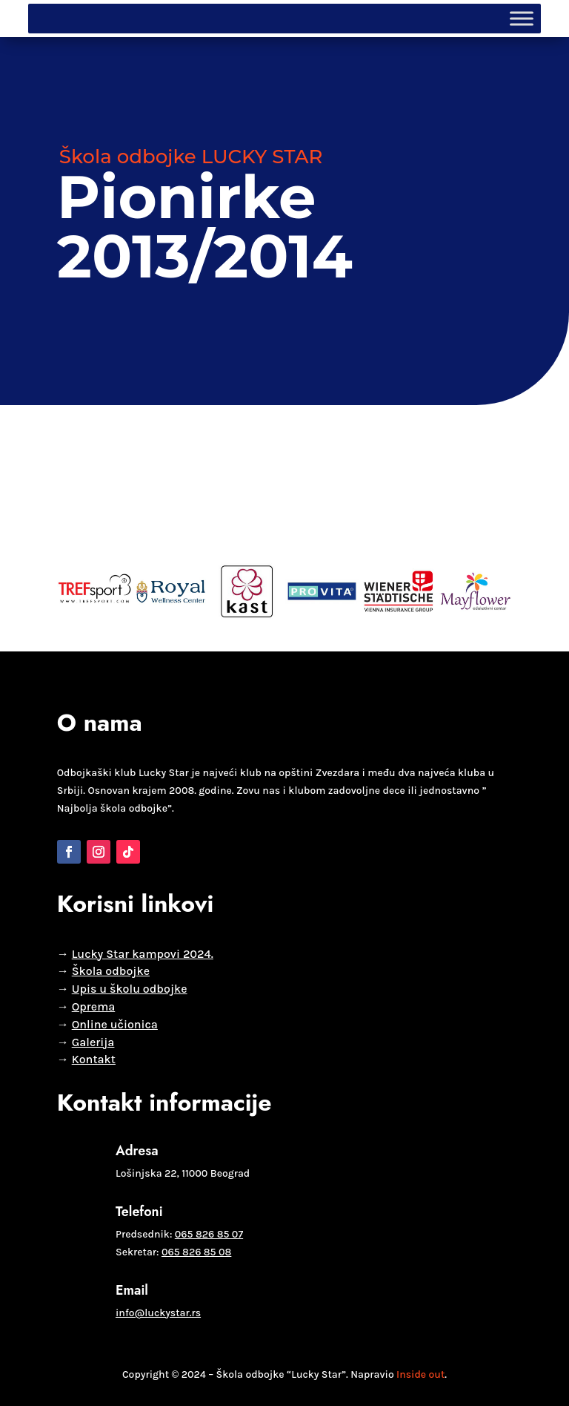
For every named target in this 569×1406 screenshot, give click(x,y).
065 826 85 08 (196, 1252)
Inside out (420, 1374)
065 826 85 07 (209, 1234)
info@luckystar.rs (158, 1313)
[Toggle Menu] (521, 18)
